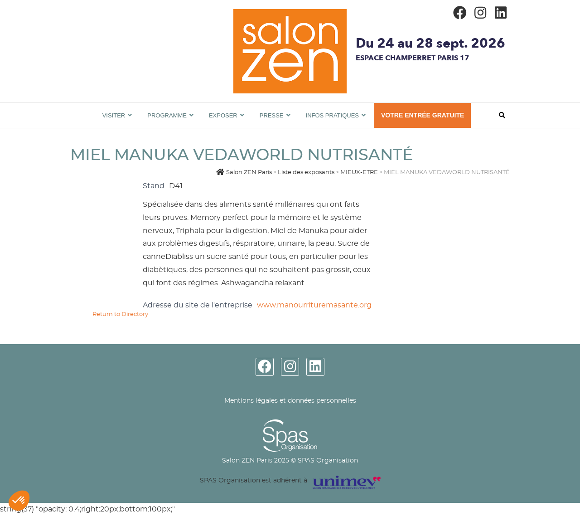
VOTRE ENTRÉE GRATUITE (422, 115)
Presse (272, 115)
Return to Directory (120, 314)
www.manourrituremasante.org (314, 305)
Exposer (223, 115)
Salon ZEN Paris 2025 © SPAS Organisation (290, 461)
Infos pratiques (332, 115)
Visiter (114, 115)
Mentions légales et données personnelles (290, 401)
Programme (167, 115)
